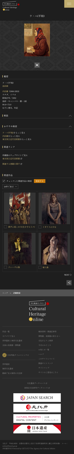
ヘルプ (41, 354)
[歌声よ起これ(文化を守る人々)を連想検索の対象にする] (5, 226)
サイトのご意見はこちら (48, 372)
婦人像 (46, 267)
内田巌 (5, 91)
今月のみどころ (44, 345)
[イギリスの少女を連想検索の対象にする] (40, 227)
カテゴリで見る (8, 336)
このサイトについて (46, 358)
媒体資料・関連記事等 (47, 331)
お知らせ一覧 (43, 349)
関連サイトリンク (45, 363)
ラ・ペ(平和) (7, 132)
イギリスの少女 (49, 227)
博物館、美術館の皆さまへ (49, 336)
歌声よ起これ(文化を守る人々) (21, 226)
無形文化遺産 (7, 368)
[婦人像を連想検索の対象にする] (40, 267)
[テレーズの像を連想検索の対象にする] (5, 267)
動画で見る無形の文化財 (12, 373)
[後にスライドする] (68, 275)
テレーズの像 (14, 267)
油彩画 (5, 86)
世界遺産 (6, 364)
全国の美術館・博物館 (11, 345)
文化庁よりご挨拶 (45, 340)
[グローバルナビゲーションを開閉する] (69, 4)
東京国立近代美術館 (11, 139)
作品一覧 (6, 331)
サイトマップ (43, 367)
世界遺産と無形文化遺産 (12, 340)
